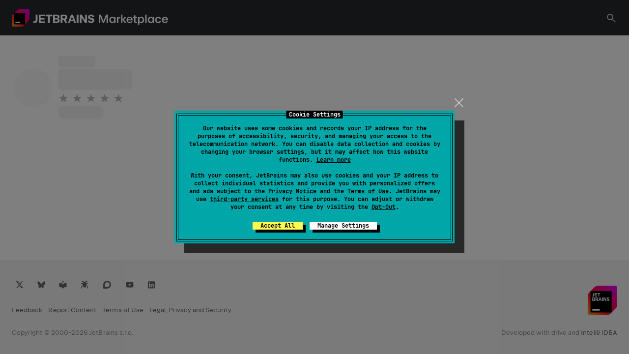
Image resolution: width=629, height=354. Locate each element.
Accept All (277, 226)
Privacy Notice (292, 191)
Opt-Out (384, 207)
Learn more (333, 160)
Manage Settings (343, 226)
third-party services (244, 199)
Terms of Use (368, 191)
